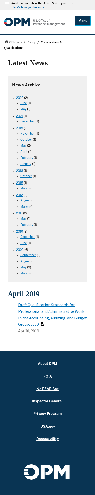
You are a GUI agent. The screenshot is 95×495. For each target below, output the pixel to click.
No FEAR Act (47, 389)
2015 (19, 183)
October (26, 139)
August (25, 200)
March (25, 188)
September (28, 255)
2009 (20, 250)
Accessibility (47, 438)
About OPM (47, 363)
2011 (19, 213)
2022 (19, 98)
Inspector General (47, 401)
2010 (19, 231)
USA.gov (47, 426)
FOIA (47, 376)
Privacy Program (47, 413)
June (23, 103)
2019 (19, 128)
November (27, 133)
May (23, 109)
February (26, 158)
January (25, 164)
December (27, 121)
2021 (19, 116)
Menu (82, 21)
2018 (19, 171)
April (23, 152)
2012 (19, 195)
